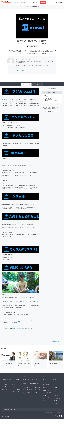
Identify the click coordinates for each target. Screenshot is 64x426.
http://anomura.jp (20, 70)
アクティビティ (37, 84)
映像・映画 (13, 386)
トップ (26, 84)
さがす (30, 2)
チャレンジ (13, 382)
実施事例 (36, 390)
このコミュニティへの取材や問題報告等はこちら (53, 341)
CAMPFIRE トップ (36, 2)
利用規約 (54, 391)
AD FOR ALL (45, 393)
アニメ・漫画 (4, 384)
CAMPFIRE (44, 379)
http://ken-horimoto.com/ (21, 71)
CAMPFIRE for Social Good (46, 385)
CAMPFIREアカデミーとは (27, 387)
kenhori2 (31, 59)
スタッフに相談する (35, 379)
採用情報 (26, 416)
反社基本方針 (55, 400)
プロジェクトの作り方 (26, 390)
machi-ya (44, 400)
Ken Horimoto (20, 59)
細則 (53, 393)
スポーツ (13, 384)
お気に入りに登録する (32, 46)
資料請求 (43, 2)
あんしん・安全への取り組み (57, 382)
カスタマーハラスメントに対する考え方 (57, 403)
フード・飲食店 (4, 382)
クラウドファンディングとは (27, 389)
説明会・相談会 (37, 387)
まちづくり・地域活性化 (15, 379)
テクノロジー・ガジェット (6, 379)
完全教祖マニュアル (6, 99)
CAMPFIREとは (55, 379)
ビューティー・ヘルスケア (16, 389)
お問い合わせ (55, 387)
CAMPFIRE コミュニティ (46, 381)
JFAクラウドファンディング (46, 398)
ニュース (54, 384)
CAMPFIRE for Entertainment (45, 388)
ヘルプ (54, 385)
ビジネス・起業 (4, 389)
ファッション (4, 386)
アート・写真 (4, 391)
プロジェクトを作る (26, 379)
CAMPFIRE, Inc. (14, 416)
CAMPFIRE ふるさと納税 (47, 392)
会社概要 (20, 416)
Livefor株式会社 (13, 409)
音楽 (12, 381)
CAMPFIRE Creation (46, 382)
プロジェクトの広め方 (26, 392)
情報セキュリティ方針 (56, 398)
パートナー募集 (33, 416)
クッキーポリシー (55, 405)
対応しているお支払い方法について (19, 328)
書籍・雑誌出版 (14, 387)
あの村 (22, 301)
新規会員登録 (60, 2)
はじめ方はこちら (24, 2)
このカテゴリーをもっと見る (55, 348)
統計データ (36, 392)
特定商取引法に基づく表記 (57, 397)
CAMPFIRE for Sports (46, 390)
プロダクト (4, 381)
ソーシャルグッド (5, 393)
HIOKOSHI (44, 395)
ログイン (55, 2)
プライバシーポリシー (56, 395)
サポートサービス (37, 389)
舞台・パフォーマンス (15, 391)
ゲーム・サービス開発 (5, 387)
